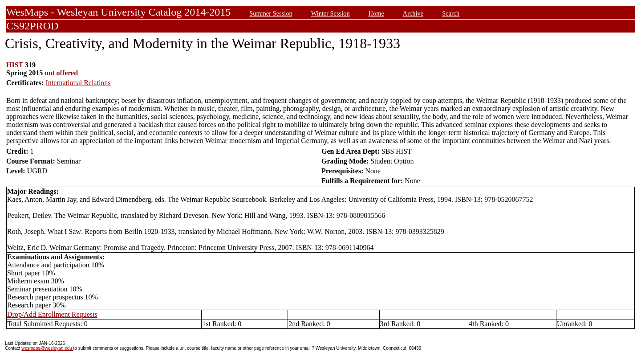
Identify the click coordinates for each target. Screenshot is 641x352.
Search (450, 13)
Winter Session (330, 13)
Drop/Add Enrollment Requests (52, 314)
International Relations (77, 82)
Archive (413, 13)
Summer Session (270, 13)
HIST (14, 65)
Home (376, 13)
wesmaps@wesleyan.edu (47, 348)
